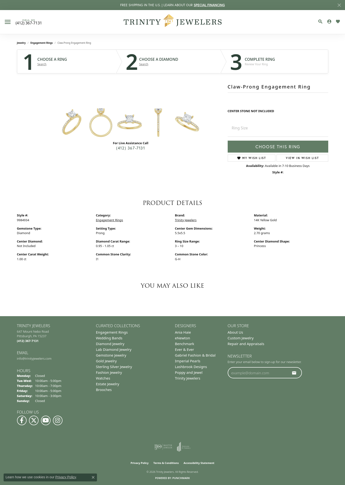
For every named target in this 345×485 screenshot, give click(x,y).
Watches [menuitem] (103, 378)
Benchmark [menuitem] (184, 343)
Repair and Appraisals (246, 343)
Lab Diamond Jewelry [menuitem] (113, 349)
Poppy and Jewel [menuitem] (189, 372)
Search (41, 64)
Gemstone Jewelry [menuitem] (111, 355)
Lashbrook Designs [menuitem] (191, 366)
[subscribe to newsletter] (294, 373)
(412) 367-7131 (130, 147)
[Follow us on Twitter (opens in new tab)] (34, 420)
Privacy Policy (140, 463)
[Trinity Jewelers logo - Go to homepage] (172, 22)
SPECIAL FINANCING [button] (209, 5)
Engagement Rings (41, 42)
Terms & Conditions (166, 463)
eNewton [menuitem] (182, 338)
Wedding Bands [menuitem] (109, 338)
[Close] (339, 5)
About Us (235, 332)
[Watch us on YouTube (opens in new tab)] (46, 420)
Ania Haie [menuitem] (183, 332)
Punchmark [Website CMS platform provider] (181, 478)
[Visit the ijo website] (163, 447)
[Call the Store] (28, 341)
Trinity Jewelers (186, 220)
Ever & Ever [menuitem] (184, 349)
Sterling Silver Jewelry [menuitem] (114, 366)
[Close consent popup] (93, 477)
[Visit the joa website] (184, 447)
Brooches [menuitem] (104, 389)
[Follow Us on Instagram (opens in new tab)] (57, 420)
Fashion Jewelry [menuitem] (109, 372)
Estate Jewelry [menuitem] (107, 383)
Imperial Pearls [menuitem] (187, 360)
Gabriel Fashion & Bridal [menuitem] (195, 355)
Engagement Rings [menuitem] (112, 332)
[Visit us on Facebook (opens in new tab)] (22, 420)
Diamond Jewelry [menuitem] (110, 343)
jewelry (21, 42)
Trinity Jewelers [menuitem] (187, 378)
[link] (29, 22)
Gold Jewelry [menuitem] (106, 360)
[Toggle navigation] (7, 21)
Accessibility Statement (199, 463)
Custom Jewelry (241, 338)
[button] (320, 21)
